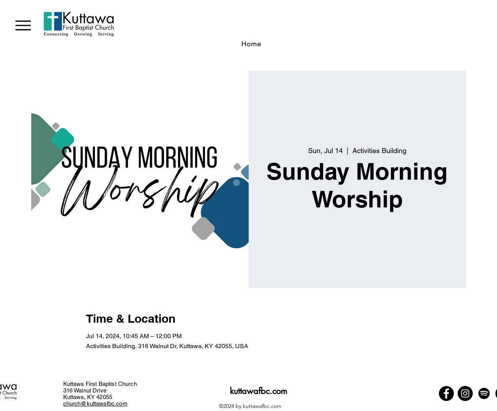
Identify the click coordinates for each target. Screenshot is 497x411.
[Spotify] (484, 393)
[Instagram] (465, 393)
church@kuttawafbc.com (95, 403)
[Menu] (23, 25)
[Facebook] (446, 393)
